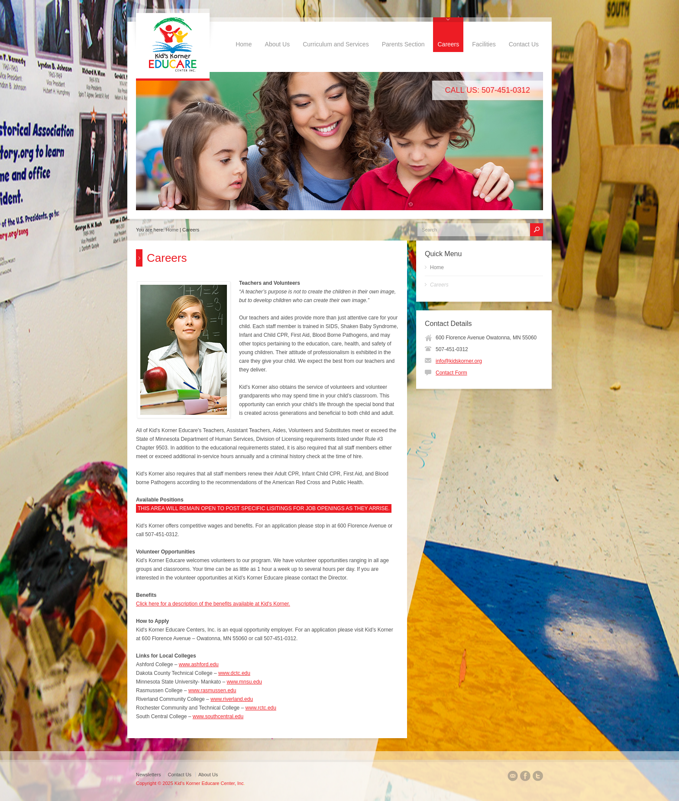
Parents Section (403, 44)
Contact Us (524, 44)
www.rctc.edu (261, 708)
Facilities (483, 44)
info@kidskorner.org (459, 361)
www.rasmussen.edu (212, 690)
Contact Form (451, 373)
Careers (448, 44)
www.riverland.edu (231, 699)
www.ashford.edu (199, 664)
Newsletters (148, 774)
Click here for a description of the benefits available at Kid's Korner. (213, 604)
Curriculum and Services (336, 44)
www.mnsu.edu (244, 682)
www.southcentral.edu (218, 716)
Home (244, 44)
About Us (277, 44)
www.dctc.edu (234, 673)
